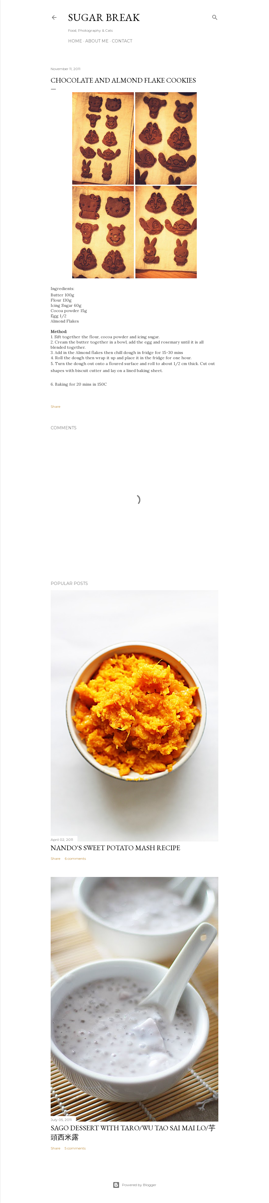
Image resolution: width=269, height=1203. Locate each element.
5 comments (75, 1148)
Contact (122, 41)
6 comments (75, 858)
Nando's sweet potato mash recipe (115, 847)
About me (97, 41)
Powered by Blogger (134, 1184)
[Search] (214, 16)
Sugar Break (104, 17)
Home (75, 41)
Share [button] (55, 406)
